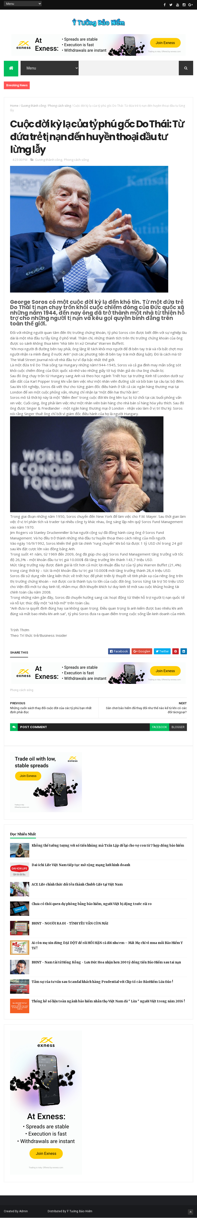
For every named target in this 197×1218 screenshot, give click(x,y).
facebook (159, 727)
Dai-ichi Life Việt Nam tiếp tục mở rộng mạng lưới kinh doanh (81, 865)
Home (14, 106)
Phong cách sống (59, 106)
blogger (178, 727)
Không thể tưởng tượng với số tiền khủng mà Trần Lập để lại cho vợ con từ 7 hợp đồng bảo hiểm (108, 845)
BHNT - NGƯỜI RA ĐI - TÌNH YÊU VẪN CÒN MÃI (70, 923)
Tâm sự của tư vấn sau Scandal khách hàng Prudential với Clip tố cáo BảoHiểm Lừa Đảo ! (102, 982)
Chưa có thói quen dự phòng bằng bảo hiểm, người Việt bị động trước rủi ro (92, 904)
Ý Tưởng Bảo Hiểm (79, 1211)
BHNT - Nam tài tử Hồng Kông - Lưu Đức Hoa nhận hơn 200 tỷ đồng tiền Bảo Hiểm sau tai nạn (106, 962)
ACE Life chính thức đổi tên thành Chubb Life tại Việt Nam (77, 884)
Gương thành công (33, 106)
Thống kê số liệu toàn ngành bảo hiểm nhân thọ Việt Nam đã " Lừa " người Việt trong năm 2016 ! (108, 1001)
